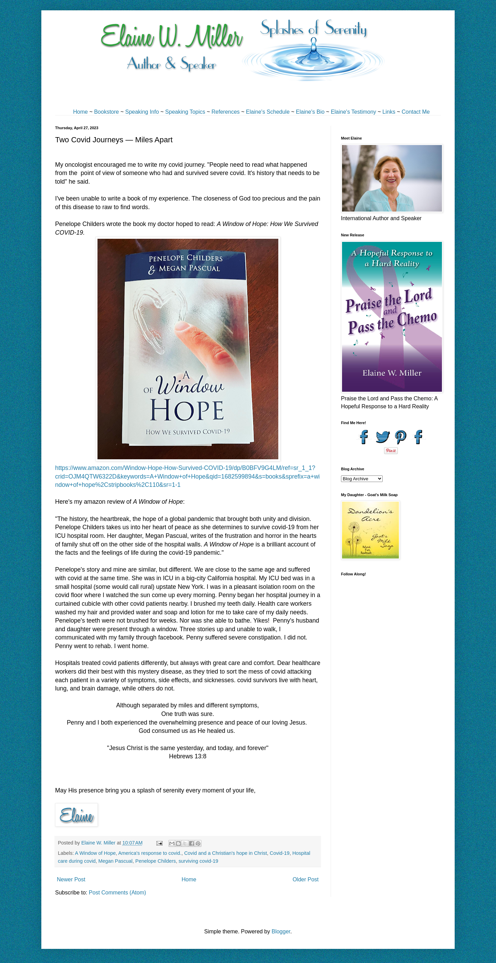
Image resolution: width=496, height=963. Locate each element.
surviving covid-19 (198, 861)
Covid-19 (280, 853)
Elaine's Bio (310, 112)
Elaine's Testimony (353, 112)
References (225, 112)
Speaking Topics (185, 112)
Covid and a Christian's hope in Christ (225, 853)
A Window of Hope (95, 853)
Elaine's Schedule (268, 112)
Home (80, 112)
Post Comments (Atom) (117, 892)
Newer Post (71, 879)
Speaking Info (142, 112)
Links (388, 112)
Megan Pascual (116, 861)
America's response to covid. (150, 853)
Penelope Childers (155, 861)
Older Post (305, 879)
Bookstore (106, 112)
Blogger (280, 931)
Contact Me (416, 112)
